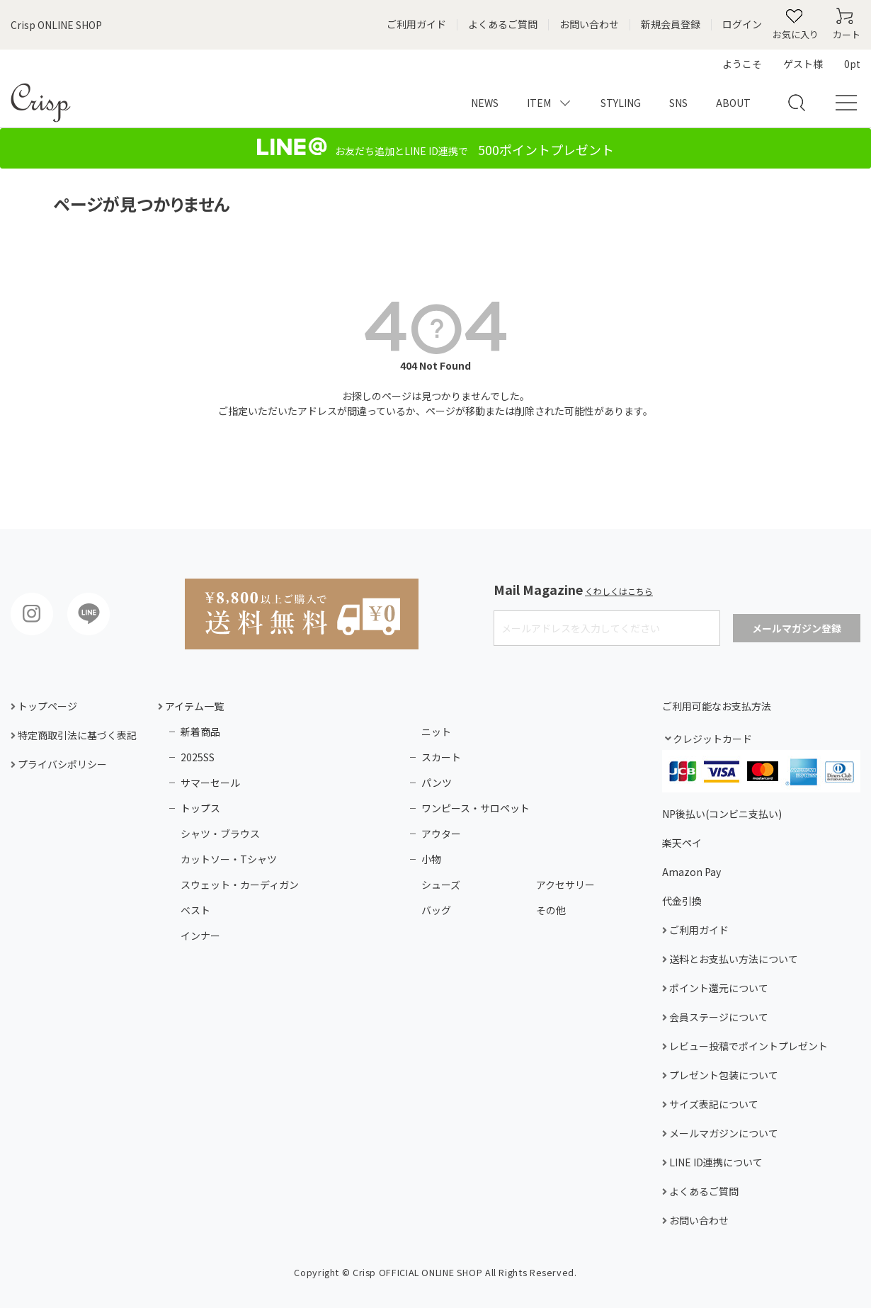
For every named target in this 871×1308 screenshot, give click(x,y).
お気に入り (796, 34)
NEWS (485, 103)
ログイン (742, 24)
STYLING (620, 103)
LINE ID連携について (715, 1162)
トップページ (46, 706)
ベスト (195, 910)
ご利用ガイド (416, 24)
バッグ (436, 910)
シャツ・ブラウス (220, 833)
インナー (200, 935)
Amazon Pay (691, 872)
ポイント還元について (717, 988)
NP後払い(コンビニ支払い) (722, 814)
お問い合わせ (589, 24)
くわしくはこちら (619, 591)
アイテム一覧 (193, 706)
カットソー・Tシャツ (229, 859)
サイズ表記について (712, 1104)
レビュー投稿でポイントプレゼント (747, 1046)
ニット (436, 731)
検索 (792, 96)
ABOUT (733, 103)
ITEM (539, 103)
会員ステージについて (717, 1017)
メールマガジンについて (722, 1133)
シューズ (440, 884)
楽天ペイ (682, 843)
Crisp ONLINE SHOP (56, 25)
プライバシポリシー (61, 764)
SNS (678, 103)
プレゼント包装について (722, 1075)
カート (846, 34)
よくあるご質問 (502, 24)
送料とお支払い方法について (732, 959)
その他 (551, 910)
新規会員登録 (670, 24)
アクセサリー (565, 884)
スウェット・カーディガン (240, 884)
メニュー (842, 103)
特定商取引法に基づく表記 (76, 735)
